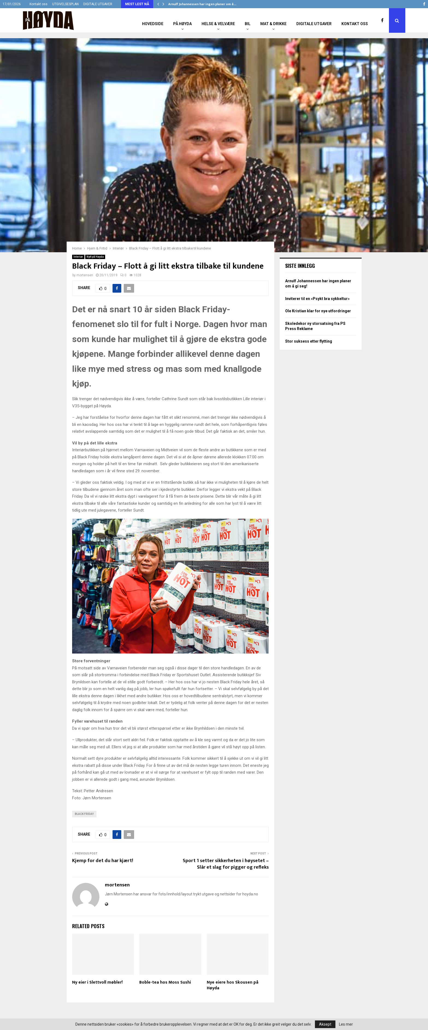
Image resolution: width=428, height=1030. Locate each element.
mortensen (84, 275)
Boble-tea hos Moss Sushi (165, 982)
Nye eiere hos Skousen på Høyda (232, 985)
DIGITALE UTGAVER (97, 4)
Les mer (346, 1024)
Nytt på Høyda (95, 256)
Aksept (325, 1024)
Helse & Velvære (218, 24)
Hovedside (152, 24)
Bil (247, 24)
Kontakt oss (38, 4)
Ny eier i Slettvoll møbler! (97, 982)
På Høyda (182, 24)
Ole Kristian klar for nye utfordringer (318, 311)
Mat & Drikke (273, 24)
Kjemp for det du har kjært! (102, 861)
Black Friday (84, 813)
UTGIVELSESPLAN (65, 4)
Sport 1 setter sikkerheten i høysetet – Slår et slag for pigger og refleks (226, 864)
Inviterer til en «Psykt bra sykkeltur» (317, 298)
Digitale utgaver (314, 24)
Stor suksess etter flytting (308, 341)
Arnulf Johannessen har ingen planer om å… (202, 4)
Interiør (78, 256)
